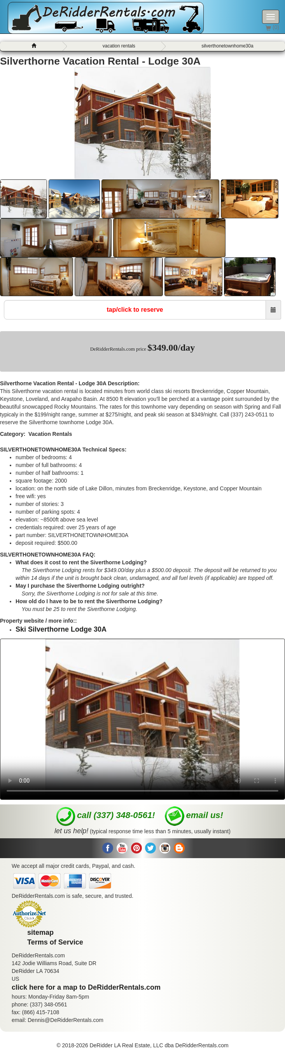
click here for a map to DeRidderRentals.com (86, 987)
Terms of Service (55, 942)
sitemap (40, 932)
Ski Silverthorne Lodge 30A (61, 629)
